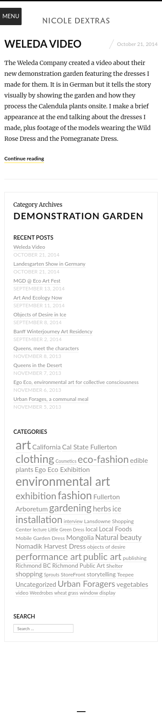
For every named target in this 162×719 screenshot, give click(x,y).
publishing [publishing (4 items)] (134, 558)
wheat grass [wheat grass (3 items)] (66, 592)
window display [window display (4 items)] (97, 592)
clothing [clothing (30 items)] (35, 458)
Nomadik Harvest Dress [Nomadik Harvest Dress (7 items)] (51, 546)
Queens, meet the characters (46, 348)
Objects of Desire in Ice (39, 314)
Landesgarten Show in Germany (49, 263)
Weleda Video (43, 43)
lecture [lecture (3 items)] (40, 529)
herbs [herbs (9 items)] (102, 508)
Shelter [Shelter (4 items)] (114, 566)
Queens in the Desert (37, 365)
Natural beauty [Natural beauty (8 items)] (118, 537)
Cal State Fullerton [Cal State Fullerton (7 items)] (89, 447)
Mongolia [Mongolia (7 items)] (80, 537)
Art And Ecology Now (37, 297)
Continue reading (24, 158)
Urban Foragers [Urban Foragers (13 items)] (86, 583)
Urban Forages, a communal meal (51, 399)
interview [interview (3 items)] (73, 521)
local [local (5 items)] (92, 529)
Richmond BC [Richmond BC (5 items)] (33, 565)
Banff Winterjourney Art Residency (52, 331)
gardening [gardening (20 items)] (70, 508)
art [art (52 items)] (23, 444)
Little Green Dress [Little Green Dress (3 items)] (66, 529)
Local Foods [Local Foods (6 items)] (115, 529)
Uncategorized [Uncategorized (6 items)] (36, 584)
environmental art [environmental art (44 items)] (63, 481)
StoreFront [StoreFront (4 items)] (72, 574)
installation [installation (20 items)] (39, 519)
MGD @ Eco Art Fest (36, 280)
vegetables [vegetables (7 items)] (132, 584)
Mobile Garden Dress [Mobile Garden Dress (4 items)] (40, 538)
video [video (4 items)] (22, 592)
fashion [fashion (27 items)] (74, 494)
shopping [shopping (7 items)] (29, 574)
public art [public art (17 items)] (102, 556)
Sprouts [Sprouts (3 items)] (52, 574)
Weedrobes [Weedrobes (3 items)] (41, 592)
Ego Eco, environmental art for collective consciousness (76, 382)
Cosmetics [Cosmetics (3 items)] (65, 461)
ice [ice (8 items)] (116, 508)
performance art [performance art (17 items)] (49, 556)
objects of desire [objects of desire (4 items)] (106, 546)
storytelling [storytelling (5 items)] (101, 574)
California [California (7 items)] (46, 447)
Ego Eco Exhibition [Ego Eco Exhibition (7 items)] (62, 469)
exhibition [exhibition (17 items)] (36, 495)
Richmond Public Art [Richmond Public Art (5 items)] (78, 565)
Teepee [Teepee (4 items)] (125, 574)
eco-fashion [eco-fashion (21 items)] (103, 459)
